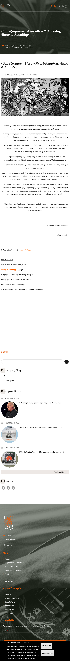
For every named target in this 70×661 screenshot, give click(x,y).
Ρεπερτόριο (9, 581)
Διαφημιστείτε (10, 606)
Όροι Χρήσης (10, 602)
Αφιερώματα (9, 381)
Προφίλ (8, 594)
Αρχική (7, 559)
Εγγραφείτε (9, 609)
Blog (6, 578)
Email (5, 631)
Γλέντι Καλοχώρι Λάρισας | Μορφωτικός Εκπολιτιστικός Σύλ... (42, 452)
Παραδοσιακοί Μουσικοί (14, 563)
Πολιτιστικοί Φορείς (13, 570)
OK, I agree (46, 645)
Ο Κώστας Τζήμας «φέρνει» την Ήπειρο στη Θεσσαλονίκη (40, 403)
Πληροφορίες (47, 653)
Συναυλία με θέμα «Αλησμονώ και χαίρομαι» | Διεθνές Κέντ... (41, 427)
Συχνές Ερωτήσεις (12, 598)
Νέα (35, 75)
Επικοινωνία (10, 613)
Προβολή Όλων (61, 472)
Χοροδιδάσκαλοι (11, 566)
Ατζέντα (8, 574)
